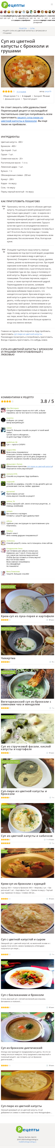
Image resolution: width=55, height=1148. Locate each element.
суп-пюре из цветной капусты (28, 334)
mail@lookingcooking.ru (27, 1142)
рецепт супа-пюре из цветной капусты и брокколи (22, 119)
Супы (4, 851)
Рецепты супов (8, 587)
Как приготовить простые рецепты (13, 5)
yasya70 (48, 91)
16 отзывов (21, 91)
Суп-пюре (6, 1073)
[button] (52, 4)
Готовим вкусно (27, 1129)
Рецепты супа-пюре (10, 762)
